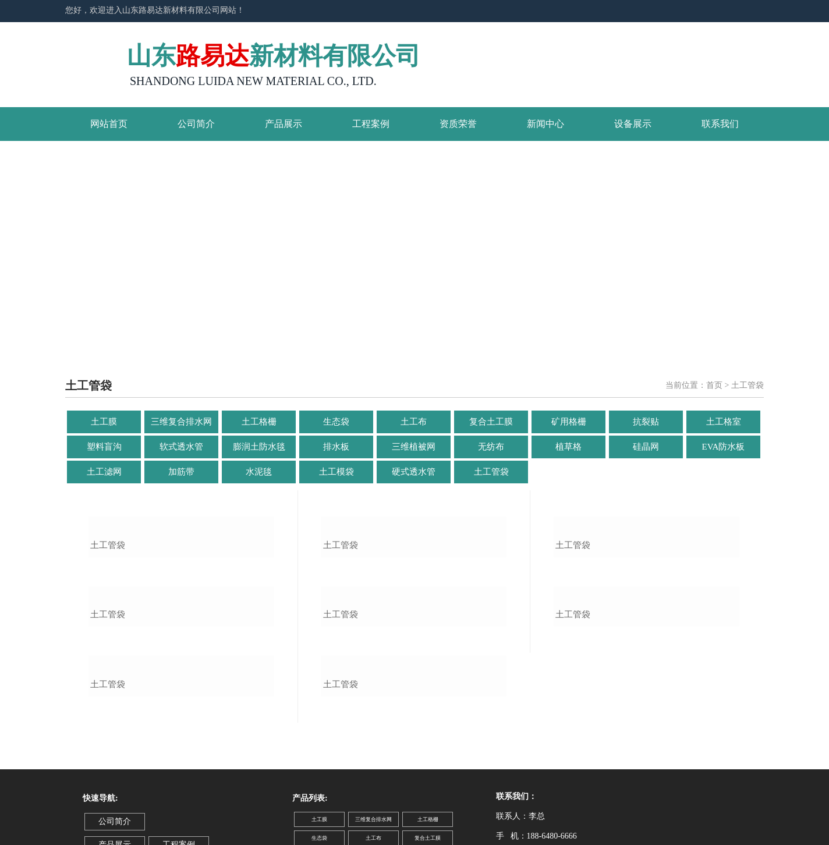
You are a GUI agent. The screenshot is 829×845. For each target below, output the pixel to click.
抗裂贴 (646, 421)
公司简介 (196, 124)
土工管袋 (491, 471)
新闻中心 (545, 124)
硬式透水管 (413, 471)
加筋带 (181, 471)
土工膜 (104, 421)
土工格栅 (259, 421)
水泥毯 (259, 471)
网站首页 (108, 124)
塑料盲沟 (104, 446)
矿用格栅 (568, 421)
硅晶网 (646, 446)
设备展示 (632, 124)
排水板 (336, 446)
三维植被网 (413, 446)
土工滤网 (104, 471)
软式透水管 (181, 446)
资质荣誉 (458, 124)
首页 (714, 385)
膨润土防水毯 (259, 446)
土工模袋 (336, 471)
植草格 (568, 446)
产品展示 (283, 124)
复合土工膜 (491, 421)
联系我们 (720, 124)
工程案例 (370, 124)
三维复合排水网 (181, 421)
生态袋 (336, 421)
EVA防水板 (723, 446)
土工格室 (723, 421)
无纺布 (491, 446)
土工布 (414, 421)
